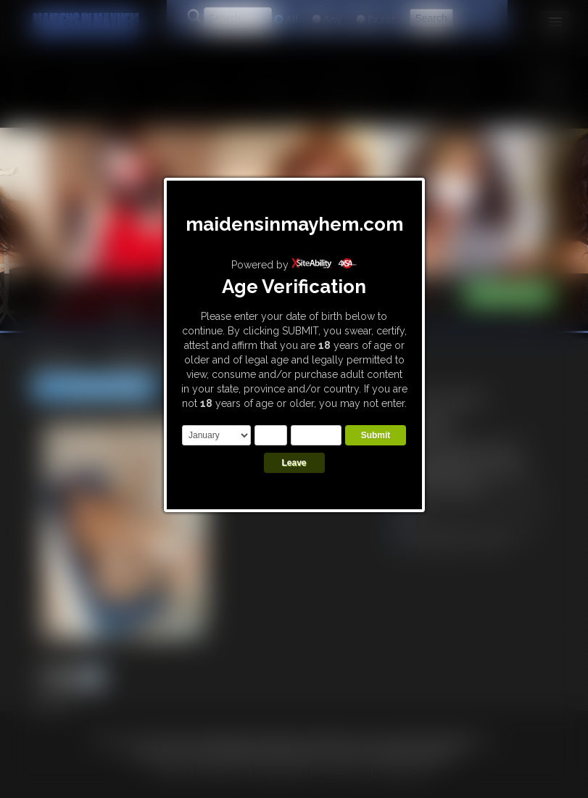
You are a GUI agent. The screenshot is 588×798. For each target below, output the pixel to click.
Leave (293, 463)
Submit (376, 435)
